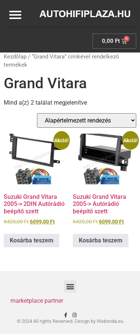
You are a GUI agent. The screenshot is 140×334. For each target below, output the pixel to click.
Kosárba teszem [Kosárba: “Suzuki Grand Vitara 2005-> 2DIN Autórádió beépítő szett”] (31, 240)
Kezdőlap (15, 56)
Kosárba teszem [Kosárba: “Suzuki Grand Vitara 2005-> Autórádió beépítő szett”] (100, 240)
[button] (70, 286)
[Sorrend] (86, 120)
